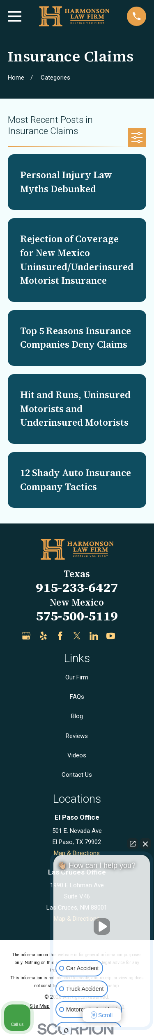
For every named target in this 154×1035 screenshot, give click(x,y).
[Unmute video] (102, 926)
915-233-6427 (77, 587)
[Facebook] (60, 636)
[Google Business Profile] (26, 636)
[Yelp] (43, 636)
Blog (77, 716)
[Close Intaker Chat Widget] (145, 843)
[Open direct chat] (132, 843)
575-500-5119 (77, 616)
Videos (76, 755)
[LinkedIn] (94, 636)
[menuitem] (40, 1006)
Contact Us (77, 774)
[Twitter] (77, 636)
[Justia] (128, 636)
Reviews (77, 736)
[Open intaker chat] (66, 1030)
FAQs (77, 696)
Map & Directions (77, 853)
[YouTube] (110, 636)
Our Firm (76, 677)
